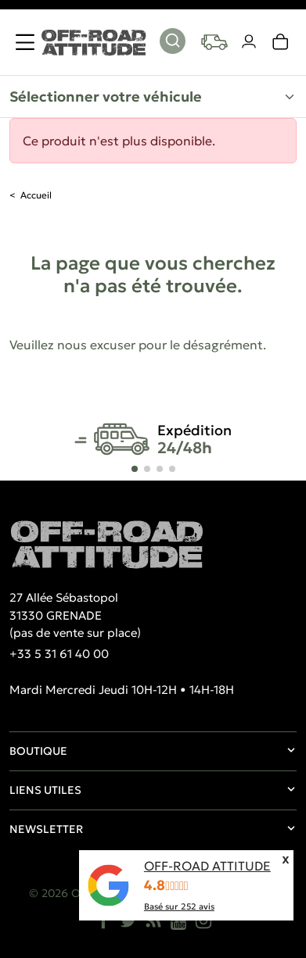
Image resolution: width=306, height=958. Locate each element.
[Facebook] (103, 920)
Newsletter (46, 829)
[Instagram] (203, 920)
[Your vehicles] (214, 42)
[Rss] (153, 920)
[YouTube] (178, 920)
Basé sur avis (179, 906)
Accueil (36, 195)
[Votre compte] (249, 42)
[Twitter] (128, 920)
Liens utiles (45, 790)
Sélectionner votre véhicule (105, 96)
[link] (281, 42)
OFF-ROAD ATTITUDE (207, 866)
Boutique (38, 751)
